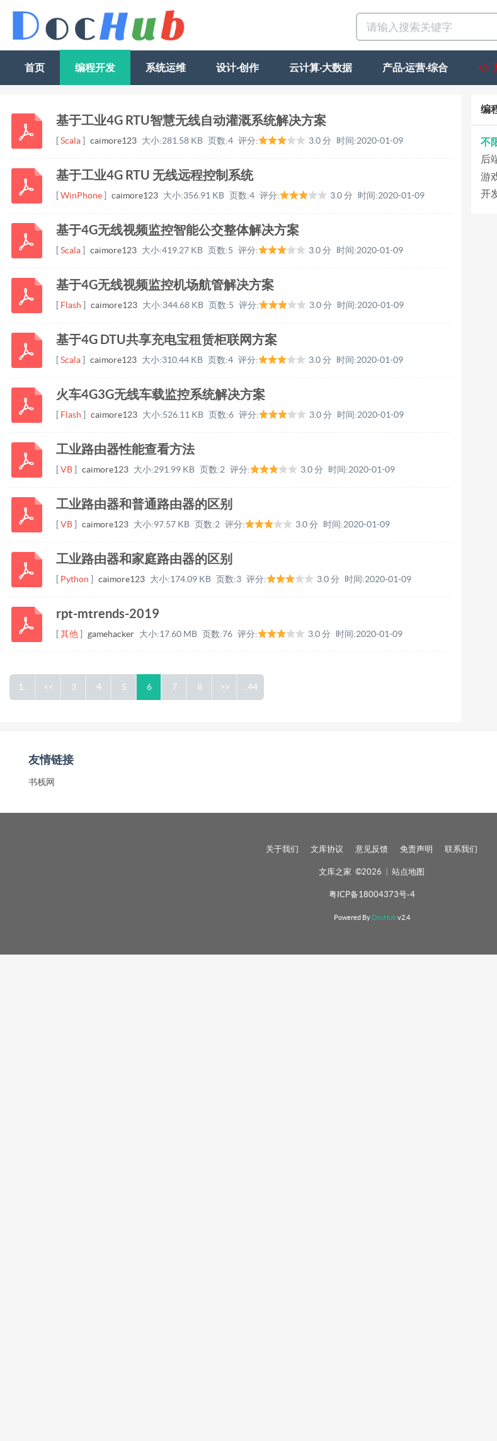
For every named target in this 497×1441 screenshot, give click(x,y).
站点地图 (408, 871)
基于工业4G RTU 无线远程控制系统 (154, 175)
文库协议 (327, 849)
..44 (251, 687)
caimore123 (113, 140)
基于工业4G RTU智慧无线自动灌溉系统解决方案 (191, 120)
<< (48, 687)
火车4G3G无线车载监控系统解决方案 (160, 394)
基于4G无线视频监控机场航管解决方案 (165, 284)
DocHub (384, 917)
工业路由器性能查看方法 (125, 449)
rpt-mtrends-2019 (107, 613)
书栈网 (41, 782)
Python (75, 579)
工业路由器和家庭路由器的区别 (144, 558)
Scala (71, 140)
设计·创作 (237, 67)
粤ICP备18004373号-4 (372, 894)
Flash (71, 305)
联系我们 (461, 849)
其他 (69, 634)
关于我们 (282, 849)
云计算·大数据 (320, 67)
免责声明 (416, 849)
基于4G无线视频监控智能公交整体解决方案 (177, 229)
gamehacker (111, 634)
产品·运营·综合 (415, 67)
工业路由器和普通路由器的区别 (144, 504)
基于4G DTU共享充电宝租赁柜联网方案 (166, 339)
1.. (22, 687)
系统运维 (166, 67)
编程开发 (95, 67)
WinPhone (81, 195)
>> (225, 687)
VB (66, 469)
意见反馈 (371, 849)
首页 (35, 67)
